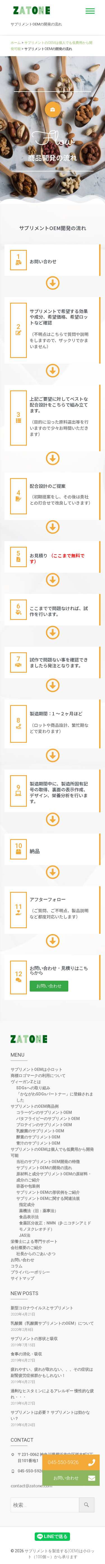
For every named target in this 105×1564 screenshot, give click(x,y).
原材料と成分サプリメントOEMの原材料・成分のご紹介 (54, 1177)
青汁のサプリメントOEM (38, 1143)
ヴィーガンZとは (26, 1082)
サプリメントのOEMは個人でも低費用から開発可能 (52, 1152)
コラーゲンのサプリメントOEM (44, 1112)
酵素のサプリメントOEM (38, 1137)
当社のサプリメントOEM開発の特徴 (48, 1161)
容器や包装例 (28, 1186)
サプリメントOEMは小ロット (36, 1069)
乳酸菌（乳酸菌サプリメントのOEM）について (52, 1323)
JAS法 (24, 1235)
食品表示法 (29, 1217)
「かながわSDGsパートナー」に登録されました (54, 1097)
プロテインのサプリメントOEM (44, 1125)
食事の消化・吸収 (26, 1354)
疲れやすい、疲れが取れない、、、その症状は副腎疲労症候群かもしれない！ (52, 1372)
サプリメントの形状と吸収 (34, 1338)
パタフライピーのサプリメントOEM (48, 1118)
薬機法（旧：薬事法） (38, 1211)
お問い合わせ (22, 1260)
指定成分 (27, 1204)
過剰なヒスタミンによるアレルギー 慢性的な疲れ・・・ (52, 1394)
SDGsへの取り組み (33, 1088)
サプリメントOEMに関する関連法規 (48, 1198)
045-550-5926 (30, 1471)
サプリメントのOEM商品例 (35, 1106)
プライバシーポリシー (30, 1272)
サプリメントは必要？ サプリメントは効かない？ (50, 1415)
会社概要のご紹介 (26, 1247)
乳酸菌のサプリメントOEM (40, 1131)
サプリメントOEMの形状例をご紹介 (48, 1192)
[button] (49, 986)
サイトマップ (22, 1278)
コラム (16, 1266)
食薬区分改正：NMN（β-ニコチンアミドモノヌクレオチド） (55, 1226)
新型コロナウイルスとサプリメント (42, 1308)
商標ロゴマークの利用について (38, 1075)
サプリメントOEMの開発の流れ (44, 1168)
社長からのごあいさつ (35, 1254)
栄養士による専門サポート (34, 1241)
